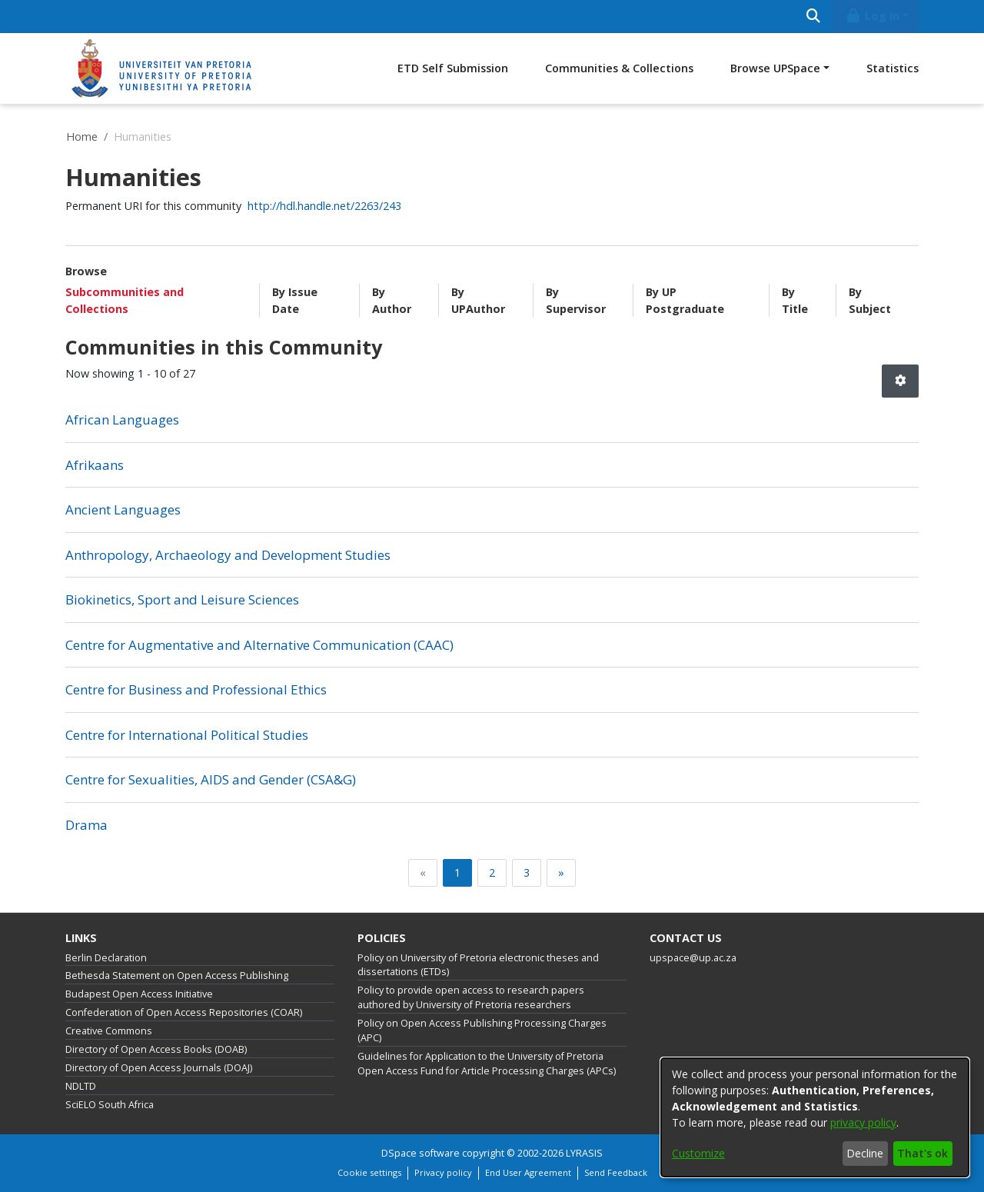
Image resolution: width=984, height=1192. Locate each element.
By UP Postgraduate (685, 300)
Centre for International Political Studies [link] (186, 735)
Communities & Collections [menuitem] (619, 68)
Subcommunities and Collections (124, 300)
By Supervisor (576, 300)
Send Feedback (615, 1172)
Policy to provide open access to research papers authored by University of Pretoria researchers (470, 997)
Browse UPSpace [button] (775, 68)
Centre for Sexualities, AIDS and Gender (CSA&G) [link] (210, 779)
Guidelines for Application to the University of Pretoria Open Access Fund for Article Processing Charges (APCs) (486, 1063)
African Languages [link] (122, 419)
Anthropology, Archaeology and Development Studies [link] (228, 555)
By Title (795, 300)
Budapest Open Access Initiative (139, 994)
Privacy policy (443, 1172)
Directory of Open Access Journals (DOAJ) (158, 1067)
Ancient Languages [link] (123, 509)
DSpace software (420, 1153)
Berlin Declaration (106, 957)
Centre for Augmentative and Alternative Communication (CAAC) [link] (259, 645)
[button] (900, 381)
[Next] (561, 873)
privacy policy (863, 1122)
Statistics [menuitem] (892, 68)
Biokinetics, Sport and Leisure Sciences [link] (182, 599)
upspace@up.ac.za (693, 957)
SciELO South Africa (109, 1104)
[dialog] (815, 1117)
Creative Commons (108, 1030)
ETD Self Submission (452, 68)
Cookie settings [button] (369, 1172)
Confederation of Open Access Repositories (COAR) (183, 1012)
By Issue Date (294, 300)
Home (82, 136)
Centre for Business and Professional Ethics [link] (196, 689)
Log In (872, 15)
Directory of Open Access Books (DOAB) (156, 1049)
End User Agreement (528, 1172)
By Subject (870, 300)
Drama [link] (86, 825)
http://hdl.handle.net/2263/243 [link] (324, 205)
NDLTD (80, 1086)
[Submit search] (813, 16)
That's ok (922, 1153)
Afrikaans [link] (94, 465)
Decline (864, 1153)
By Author (391, 300)
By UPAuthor (478, 300)
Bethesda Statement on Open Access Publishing (176, 975)
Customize (698, 1153)
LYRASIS (584, 1153)
